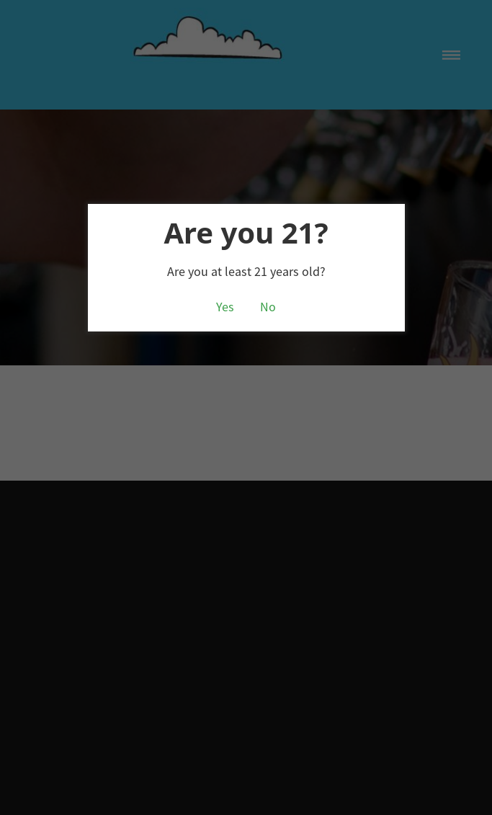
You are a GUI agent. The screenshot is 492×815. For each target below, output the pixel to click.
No (268, 307)
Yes (225, 307)
